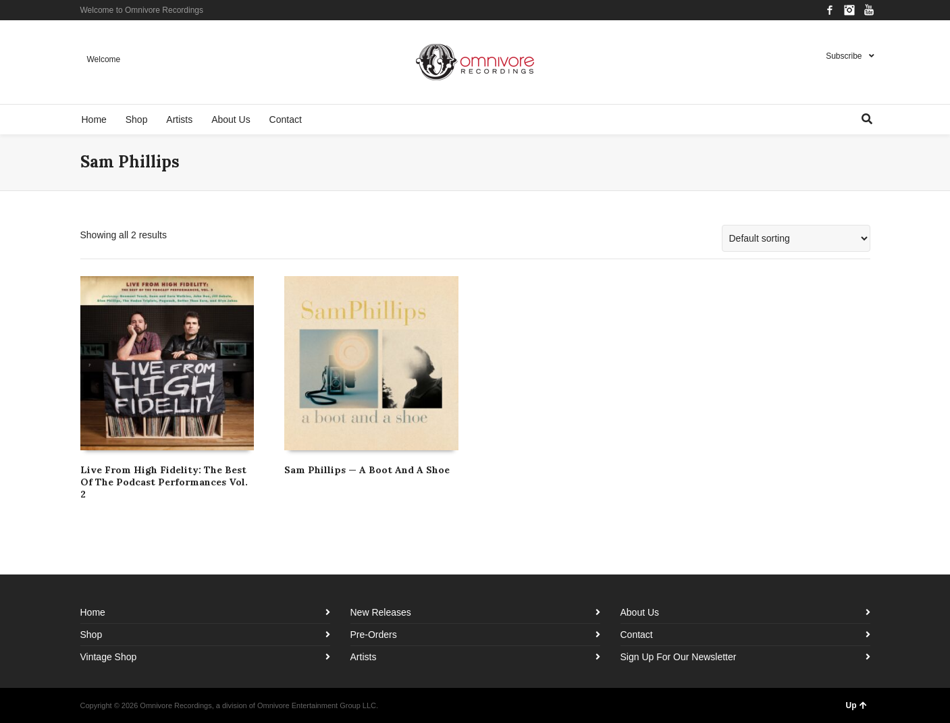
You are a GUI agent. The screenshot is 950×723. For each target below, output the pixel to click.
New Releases (380, 612)
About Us (640, 612)
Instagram (849, 10)
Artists (363, 656)
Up (856, 705)
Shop (91, 634)
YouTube (869, 10)
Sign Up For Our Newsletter (679, 656)
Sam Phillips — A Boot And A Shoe (367, 470)
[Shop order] (796, 238)
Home (92, 612)
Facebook (830, 10)
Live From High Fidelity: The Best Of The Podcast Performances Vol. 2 (164, 482)
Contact (637, 634)
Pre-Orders (373, 634)
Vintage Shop (108, 656)
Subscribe (844, 56)
